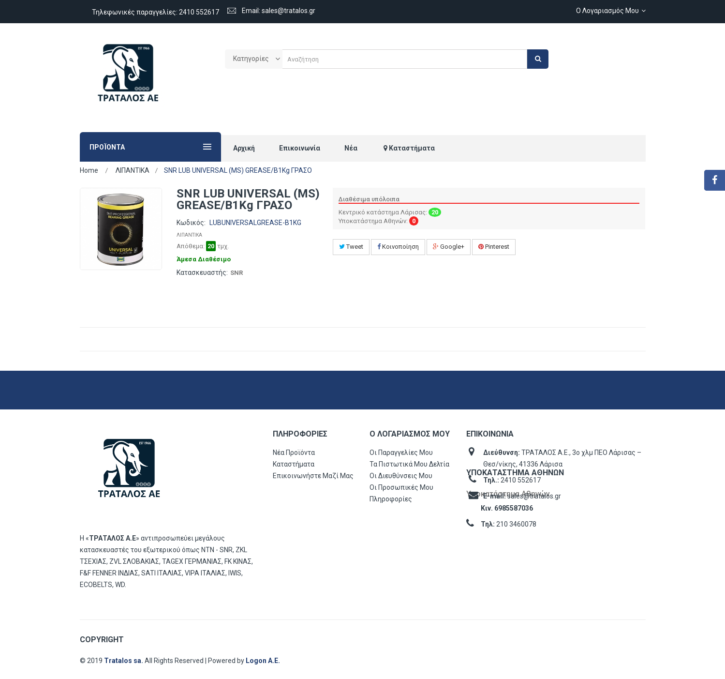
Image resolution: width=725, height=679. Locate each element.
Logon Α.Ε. (263, 660)
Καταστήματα (293, 464)
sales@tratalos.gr (534, 496)
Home (89, 170)
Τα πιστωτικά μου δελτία (409, 464)
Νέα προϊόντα (294, 452)
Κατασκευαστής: (202, 272)
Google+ (448, 246)
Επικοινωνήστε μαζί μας (313, 476)
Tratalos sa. (124, 660)
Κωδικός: (191, 222)
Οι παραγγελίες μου (401, 452)
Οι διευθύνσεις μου (401, 476)
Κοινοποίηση (398, 246)
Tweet (351, 246)
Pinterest (493, 246)
